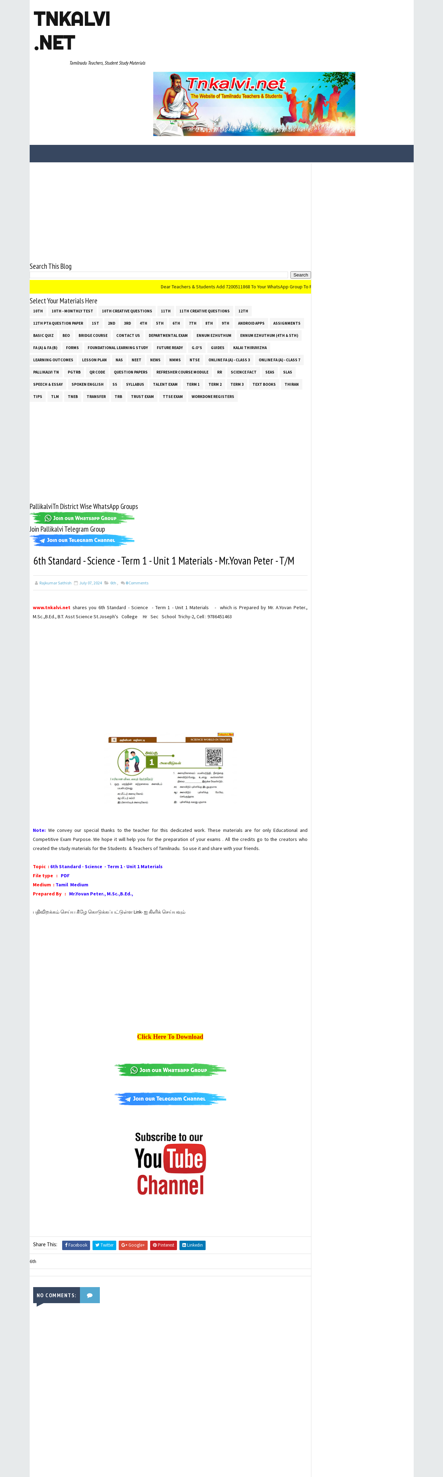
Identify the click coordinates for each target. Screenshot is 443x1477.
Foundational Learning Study (184, 283)
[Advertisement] (164, 148)
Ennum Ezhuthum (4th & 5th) (62, 283)
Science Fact (46, 320)
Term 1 (263, 320)
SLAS (90, 320)
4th (143, 259)
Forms (139, 283)
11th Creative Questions (204, 247)
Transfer (173, 332)
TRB (195, 332)
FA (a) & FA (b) (112, 283)
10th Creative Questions (127, 247)
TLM (132, 332)
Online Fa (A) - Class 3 (271, 296)
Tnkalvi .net (71, 30)
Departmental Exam (204, 271)
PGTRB (124, 308)
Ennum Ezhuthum (249, 271)
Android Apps (251, 259)
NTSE (237, 296)
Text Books (67, 332)
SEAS (72, 320)
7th (193, 259)
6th (176, 259)
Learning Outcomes (95, 296)
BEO (102, 271)
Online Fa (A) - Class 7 (54, 308)
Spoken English (158, 320)
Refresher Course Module (233, 308)
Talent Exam (235, 320)
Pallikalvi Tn (96, 308)
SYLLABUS (205, 320)
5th (160, 259)
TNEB (150, 332)
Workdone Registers (54, 344)
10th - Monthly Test (72, 247)
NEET (179, 296)
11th (166, 247)
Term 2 (285, 320)
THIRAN (94, 332)
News (197, 296)
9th (225, 259)
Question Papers (181, 308)
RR (269, 308)
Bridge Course (129, 271)
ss (185, 320)
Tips (114, 332)
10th (38, 247)
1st (95, 259)
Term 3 (39, 332)
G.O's (263, 283)
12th (243, 247)
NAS (161, 296)
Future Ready (236, 283)
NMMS (217, 296)
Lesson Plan (136, 296)
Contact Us (164, 271)
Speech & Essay (118, 320)
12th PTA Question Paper (58, 259)
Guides (284, 283)
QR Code (147, 308)
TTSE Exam (250, 332)
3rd (127, 259)
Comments (137, 546)
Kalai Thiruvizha (50, 296)
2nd (111, 259)
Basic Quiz (79, 271)
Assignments (46, 271)
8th (209, 259)
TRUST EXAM (219, 332)
